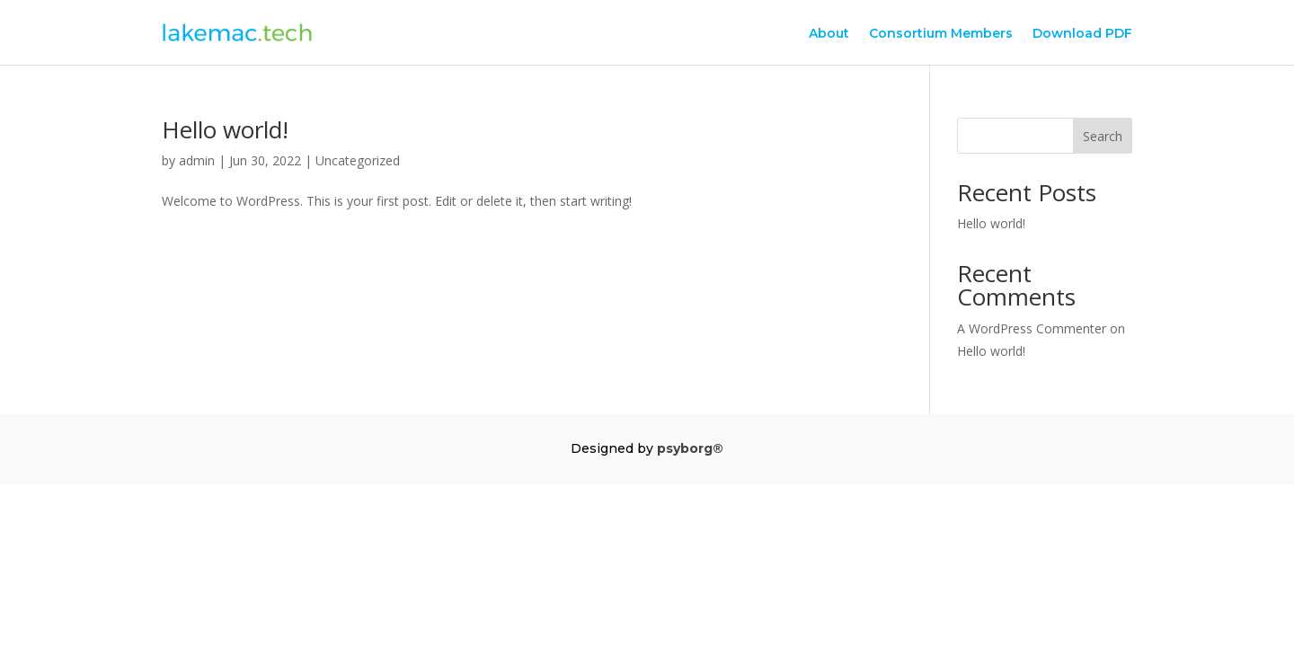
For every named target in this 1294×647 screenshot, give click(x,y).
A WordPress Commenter (1031, 328)
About (829, 34)
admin (197, 160)
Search (1102, 136)
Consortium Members (941, 34)
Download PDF (1082, 34)
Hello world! (225, 129)
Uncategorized (357, 160)
